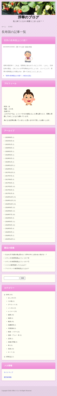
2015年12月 (9, 239)
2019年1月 (8, 162)
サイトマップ (8, 372)
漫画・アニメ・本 (13, 335)
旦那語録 (11, 328)
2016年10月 (9, 204)
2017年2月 (8, 190)
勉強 (9, 321)
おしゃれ (11, 298)
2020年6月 (8, 148)
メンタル (11, 308)
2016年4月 (8, 225)
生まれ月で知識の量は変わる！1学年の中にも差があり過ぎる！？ (26, 254)
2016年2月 (8, 232)
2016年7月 (8, 214)
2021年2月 (8, 141)
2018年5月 (8, 169)
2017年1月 (8, 193)
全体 (22, 47)
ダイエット (11, 304)
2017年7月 (8, 176)
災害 (9, 338)
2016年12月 (9, 197)
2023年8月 (8, 137)
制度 (9, 318)
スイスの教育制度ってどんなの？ (15, 265)
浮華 (17, 47)
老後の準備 (28, 47)
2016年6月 (8, 218)
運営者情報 (7, 377)
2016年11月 (9, 200)
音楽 (9, 349)
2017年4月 (8, 183)
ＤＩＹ (10, 352)
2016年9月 (8, 207)
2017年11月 (9, 172)
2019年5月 (8, 155)
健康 (9, 315)
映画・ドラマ (12, 332)
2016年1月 (8, 235)
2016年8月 (8, 211)
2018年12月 (9, 165)
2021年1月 (8, 144)
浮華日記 (9, 357)
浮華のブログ (28, 17)
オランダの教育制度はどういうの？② (17, 258)
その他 (10, 301)
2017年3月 (8, 186)
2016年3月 (8, 228)
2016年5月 (8, 221)
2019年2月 (8, 158)
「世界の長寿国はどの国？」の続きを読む (18, 75)
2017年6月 (8, 179)
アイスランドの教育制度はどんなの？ (17, 268)
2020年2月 (8, 151)
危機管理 (11, 325)
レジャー (11, 311)
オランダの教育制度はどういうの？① (17, 261)
